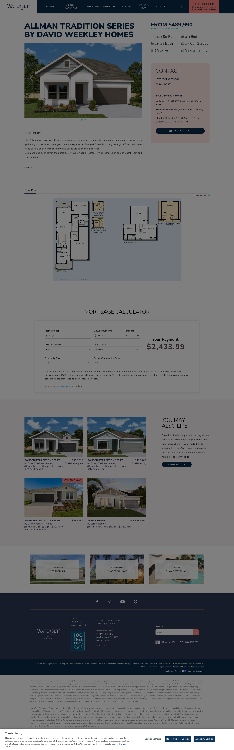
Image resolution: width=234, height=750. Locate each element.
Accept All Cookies (204, 739)
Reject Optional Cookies (177, 739)
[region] (117, 739)
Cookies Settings (153, 739)
